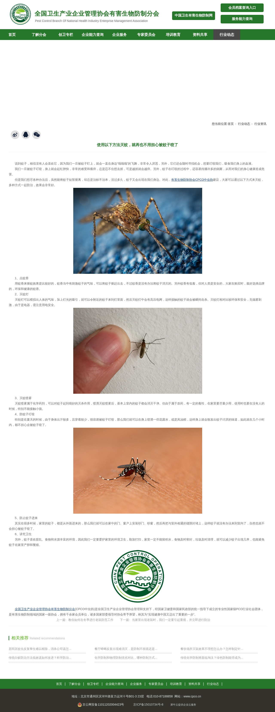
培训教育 (173, 35)
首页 (231, 124)
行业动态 (227, 35)
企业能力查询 (93, 35)
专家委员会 (146, 35)
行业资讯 (260, 124)
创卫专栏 (65, 35)
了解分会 (39, 35)
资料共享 (200, 35)
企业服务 (119, 35)
